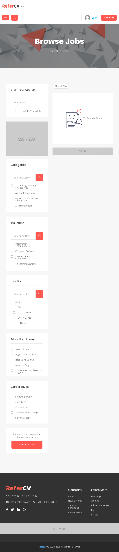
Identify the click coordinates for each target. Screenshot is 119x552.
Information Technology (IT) (23, 245)
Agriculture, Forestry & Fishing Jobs (26, 199)
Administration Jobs (25, 193)
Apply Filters (27, 444)
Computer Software (25, 251)
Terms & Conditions (73, 506)
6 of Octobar (24, 312)
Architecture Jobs (23, 206)
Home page (95, 496)
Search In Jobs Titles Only (28, 111)
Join (108, 17)
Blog (92, 510)
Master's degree (23, 365)
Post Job (94, 514)
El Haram (22, 323)
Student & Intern (23, 397)
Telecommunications (25, 264)
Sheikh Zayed (24, 318)
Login (94, 17)
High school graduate (26, 355)
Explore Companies (99, 505)
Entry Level (20, 402)
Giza (17, 302)
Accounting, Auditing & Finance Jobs (26, 187)
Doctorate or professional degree (28, 371)
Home (54, 50)
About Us (72, 496)
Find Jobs (94, 501)
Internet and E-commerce (22, 257)
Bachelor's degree (24, 360)
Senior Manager (23, 418)
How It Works (75, 501)
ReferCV (43, 546)
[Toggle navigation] (5, 17)
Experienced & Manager (27, 412)
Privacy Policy (75, 512)
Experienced (21, 407)
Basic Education (23, 349)
